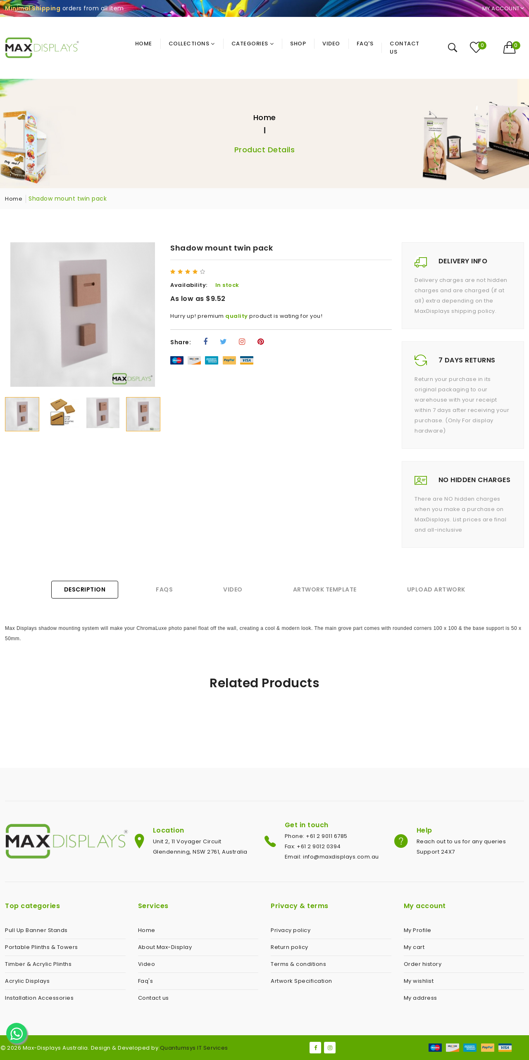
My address (420, 998)
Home (264, 117)
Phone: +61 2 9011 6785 (316, 836)
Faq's (145, 981)
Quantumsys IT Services (194, 1048)
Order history (423, 964)
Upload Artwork (436, 589)
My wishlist (419, 981)
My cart (414, 947)
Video (233, 589)
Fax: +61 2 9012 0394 (313, 846)
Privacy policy (290, 930)
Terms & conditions (298, 964)
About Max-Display (165, 947)
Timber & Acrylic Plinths (38, 964)
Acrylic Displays (27, 981)
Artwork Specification (301, 981)
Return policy (289, 947)
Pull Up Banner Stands (36, 930)
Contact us (153, 998)
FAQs (164, 589)
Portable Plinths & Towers (41, 947)
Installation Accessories (39, 998)
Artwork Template (325, 589)
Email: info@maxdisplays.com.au (332, 857)
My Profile (417, 930)
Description (85, 589)
